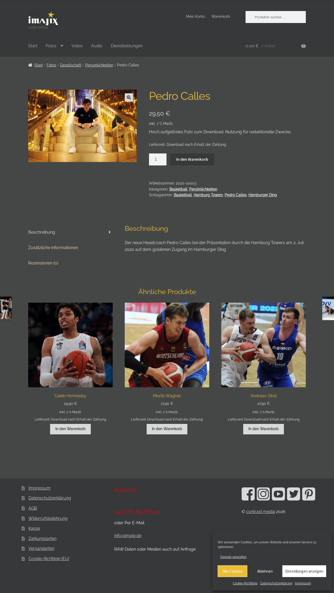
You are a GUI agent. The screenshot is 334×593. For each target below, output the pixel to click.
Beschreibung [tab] (41, 232)
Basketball (178, 189)
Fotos (51, 45)
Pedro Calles (236, 195)
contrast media (260, 511)
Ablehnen (265, 571)
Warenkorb (220, 16)
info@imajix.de (127, 535)
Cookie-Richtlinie (245, 583)
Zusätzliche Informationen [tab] (53, 247)
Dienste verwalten (233, 557)
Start (32, 45)
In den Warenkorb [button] (70, 429)
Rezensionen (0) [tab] (43, 263)
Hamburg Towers (208, 195)
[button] (129, 97)
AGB (32, 508)
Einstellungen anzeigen (304, 571)
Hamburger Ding (262, 195)
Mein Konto (195, 16)
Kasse (34, 528)
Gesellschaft (70, 65)
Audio (97, 45)
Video (77, 45)
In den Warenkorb (192, 159)
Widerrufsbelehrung (48, 518)
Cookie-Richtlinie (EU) (48, 558)
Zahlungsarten (42, 538)
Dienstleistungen (126, 45)
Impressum (303, 583)
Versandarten (41, 548)
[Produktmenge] (158, 159)
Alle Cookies (232, 571)
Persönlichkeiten (99, 65)
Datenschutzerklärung (276, 583)
